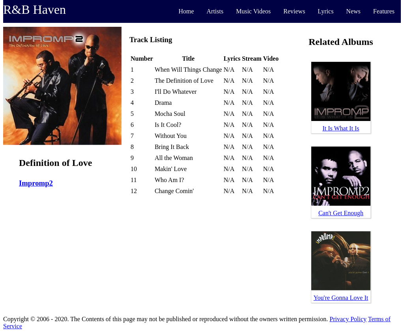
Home (186, 11)
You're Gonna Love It (341, 297)
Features (384, 11)
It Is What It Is (340, 128)
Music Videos (253, 11)
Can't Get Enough (340, 213)
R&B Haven (34, 9)
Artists (215, 11)
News (353, 11)
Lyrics (325, 11)
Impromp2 (36, 183)
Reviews (294, 11)
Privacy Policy (348, 319)
